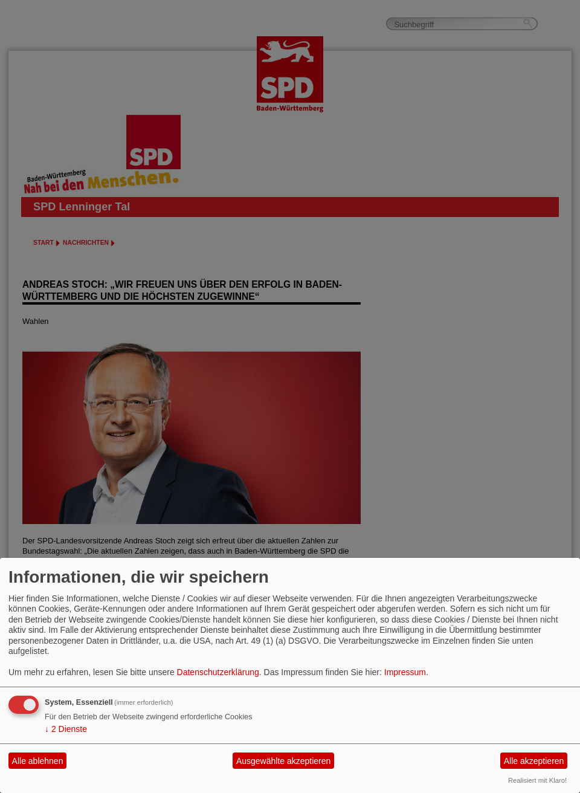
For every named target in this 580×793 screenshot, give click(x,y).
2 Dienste (66, 729)
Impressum (405, 672)
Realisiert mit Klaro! (537, 780)
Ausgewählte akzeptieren (283, 761)
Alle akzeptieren (534, 761)
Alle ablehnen (37, 761)
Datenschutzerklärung (218, 672)
